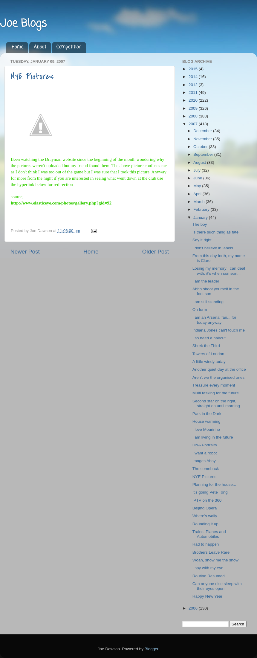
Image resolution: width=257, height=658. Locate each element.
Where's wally (204, 516)
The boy (199, 224)
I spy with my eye (208, 568)
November (203, 139)
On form (199, 309)
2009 (194, 108)
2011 (194, 92)
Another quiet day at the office (219, 369)
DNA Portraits (204, 445)
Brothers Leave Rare (211, 552)
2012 (194, 85)
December (203, 131)
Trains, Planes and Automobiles (209, 534)
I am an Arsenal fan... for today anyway (214, 319)
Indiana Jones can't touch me (218, 330)
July (197, 170)
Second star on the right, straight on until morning (216, 403)
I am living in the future (212, 437)
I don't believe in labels (212, 248)
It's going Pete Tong (210, 492)
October (201, 146)
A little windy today (209, 361)
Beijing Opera (204, 508)
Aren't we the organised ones (218, 377)
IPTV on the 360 (207, 500)
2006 (194, 608)
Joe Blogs (23, 24)
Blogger (151, 649)
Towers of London (208, 354)
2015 (194, 69)
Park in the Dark (206, 413)
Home (17, 47)
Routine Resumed (208, 576)
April (198, 194)
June (198, 178)
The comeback (205, 468)
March (199, 201)
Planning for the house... (214, 484)
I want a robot (204, 453)
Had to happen (205, 544)
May (197, 186)
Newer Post (25, 251)
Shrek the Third (206, 345)
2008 (194, 116)
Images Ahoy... (205, 461)
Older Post (155, 251)
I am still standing (208, 302)
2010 (194, 100)
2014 (194, 76)
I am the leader (205, 281)
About (40, 47)
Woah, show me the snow (215, 560)
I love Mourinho (206, 429)
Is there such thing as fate (215, 232)
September (203, 154)
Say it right (202, 240)
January (201, 217)
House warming (206, 421)
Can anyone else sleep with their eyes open (217, 586)
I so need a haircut (209, 338)
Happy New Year (207, 596)
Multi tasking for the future (215, 393)
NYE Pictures (32, 77)
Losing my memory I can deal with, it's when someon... (218, 270)
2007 (194, 124)
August (200, 162)
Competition (68, 47)
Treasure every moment (213, 385)
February (202, 209)
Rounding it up (205, 524)
